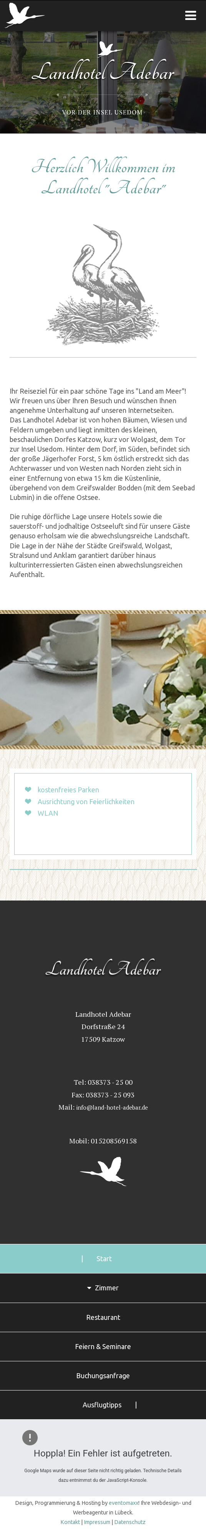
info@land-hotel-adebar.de (112, 1107)
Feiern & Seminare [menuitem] (103, 1346)
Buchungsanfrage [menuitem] (103, 1375)
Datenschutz (130, 1522)
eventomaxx (123, 1503)
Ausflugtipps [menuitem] (102, 1405)
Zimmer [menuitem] (107, 1287)
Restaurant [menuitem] (103, 1317)
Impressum (97, 1522)
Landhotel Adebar (48, 15)
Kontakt (70, 1522)
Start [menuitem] (104, 1258)
